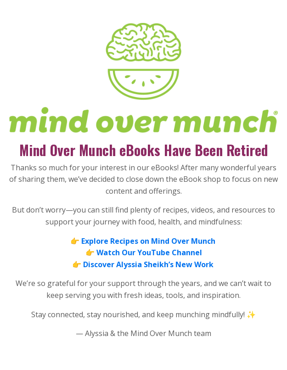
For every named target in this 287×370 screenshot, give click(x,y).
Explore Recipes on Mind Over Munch (148, 241)
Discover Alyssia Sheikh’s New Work (149, 264)
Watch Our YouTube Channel (149, 252)
